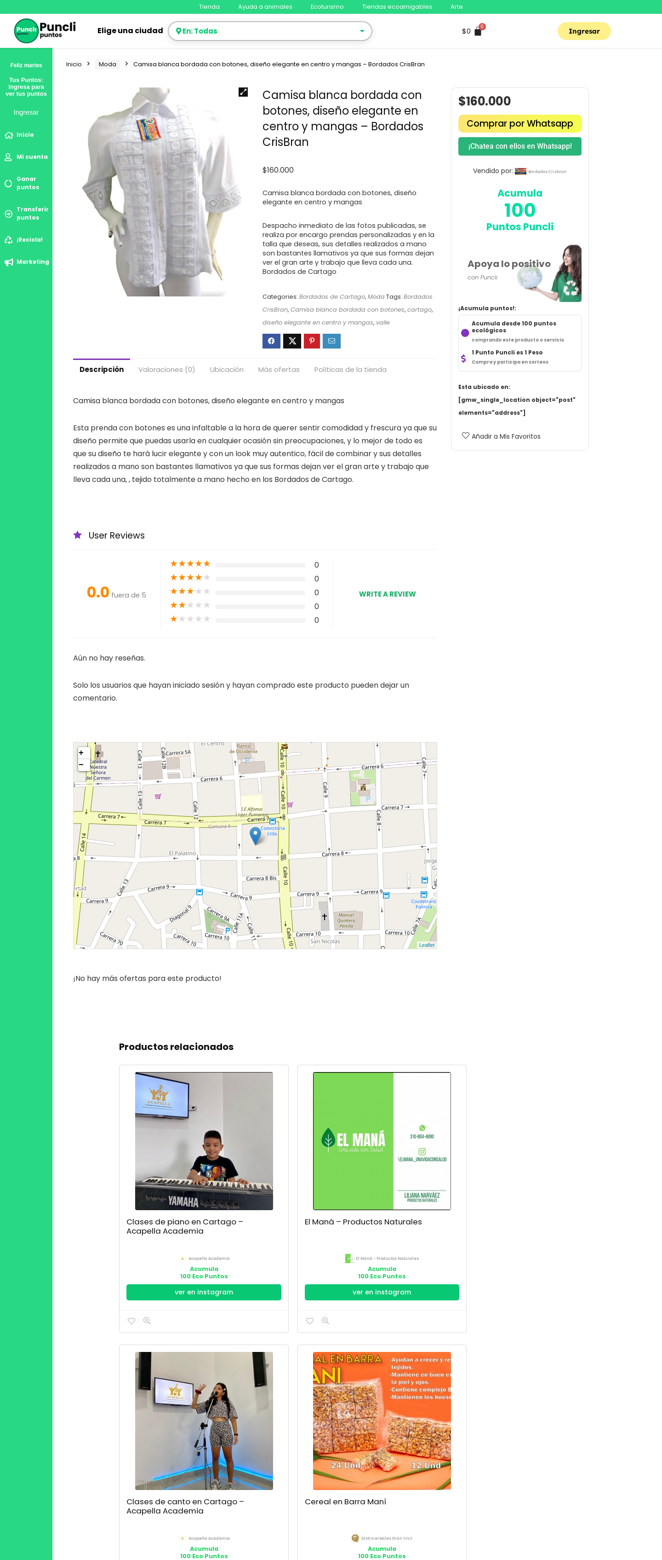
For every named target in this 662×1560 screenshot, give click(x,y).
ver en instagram (158, 1221)
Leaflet (426, 945)
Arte (457, 7)
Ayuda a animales (265, 7)
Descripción (102, 369)
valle (383, 322)
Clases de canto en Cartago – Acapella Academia (319, 1165)
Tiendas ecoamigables (397, 7)
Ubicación (227, 369)
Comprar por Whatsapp (520, 123)
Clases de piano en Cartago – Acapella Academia (146, 1165)
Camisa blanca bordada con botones (348, 309)
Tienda (209, 7)
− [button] (81, 765)
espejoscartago (509, 1184)
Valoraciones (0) (166, 369)
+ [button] (81, 753)
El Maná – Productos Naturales (232, 1156)
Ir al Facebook (417, 1217)
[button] (243, 92)
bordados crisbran (547, 171)
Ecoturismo (327, 7)
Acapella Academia (163, 1184)
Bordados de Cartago (332, 297)
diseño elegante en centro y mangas (318, 322)
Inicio (74, 64)
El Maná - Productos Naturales (244, 1197)
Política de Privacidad (101, 1444)
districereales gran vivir (422, 1184)
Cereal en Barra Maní (407, 1152)
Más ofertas (279, 369)
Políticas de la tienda (350, 369)
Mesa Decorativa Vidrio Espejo (496, 1156)
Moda (107, 64)
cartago (419, 309)
